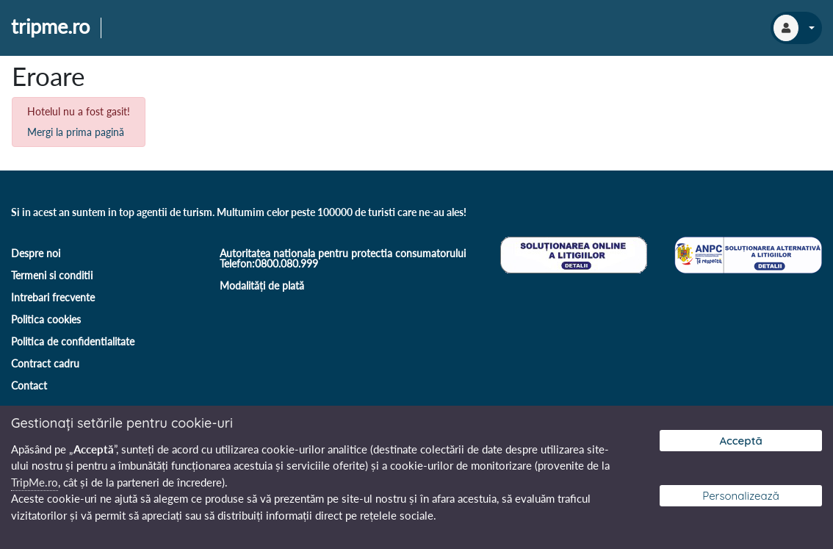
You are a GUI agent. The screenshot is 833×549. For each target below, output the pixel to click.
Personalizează (740, 496)
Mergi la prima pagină (75, 132)
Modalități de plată (262, 285)
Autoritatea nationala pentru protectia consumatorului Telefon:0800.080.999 (343, 258)
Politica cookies (46, 319)
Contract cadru (45, 363)
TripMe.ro (34, 482)
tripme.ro (50, 27)
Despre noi (35, 253)
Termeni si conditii (52, 275)
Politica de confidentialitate (72, 341)
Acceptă (740, 441)
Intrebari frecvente (53, 297)
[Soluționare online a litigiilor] (572, 253)
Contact (29, 385)
